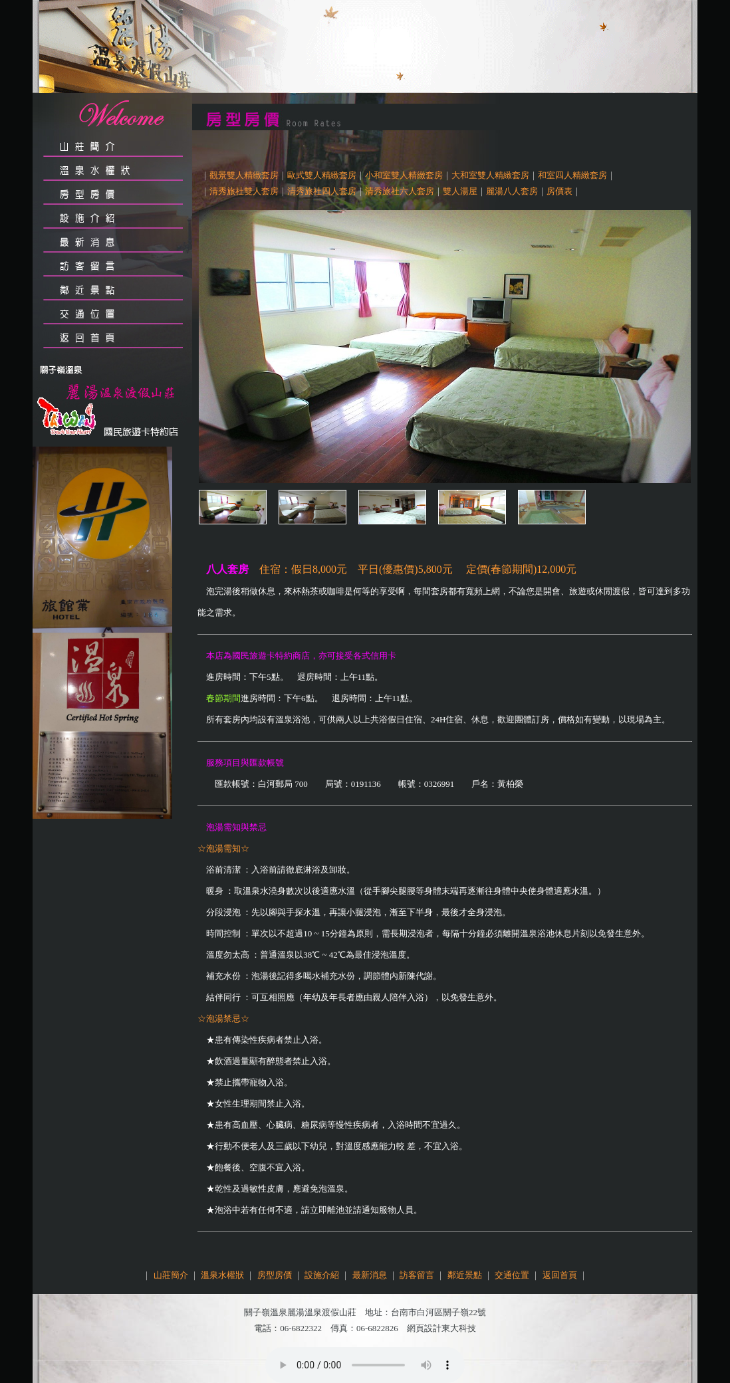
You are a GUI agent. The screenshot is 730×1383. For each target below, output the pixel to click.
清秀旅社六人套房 (399, 191)
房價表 (559, 191)
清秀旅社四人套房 (321, 191)
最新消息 (369, 1275)
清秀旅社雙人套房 (244, 191)
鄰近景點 (464, 1275)
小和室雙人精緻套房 (404, 175)
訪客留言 (417, 1275)
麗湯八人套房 (512, 191)
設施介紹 (321, 1275)
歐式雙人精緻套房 (321, 175)
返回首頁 (560, 1275)
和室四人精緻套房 (572, 175)
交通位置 (512, 1275)
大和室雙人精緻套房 (490, 175)
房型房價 (274, 1275)
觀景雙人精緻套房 (244, 175)
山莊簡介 (171, 1275)
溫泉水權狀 (222, 1275)
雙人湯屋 (460, 191)
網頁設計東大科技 (441, 1328)
